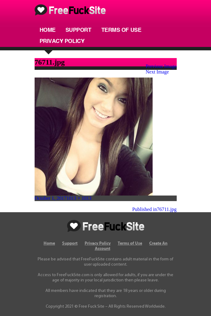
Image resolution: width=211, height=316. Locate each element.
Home (48, 30)
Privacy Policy (62, 41)
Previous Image (161, 66)
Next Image (157, 71)
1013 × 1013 (78, 198)
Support (78, 30)
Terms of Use (121, 30)
